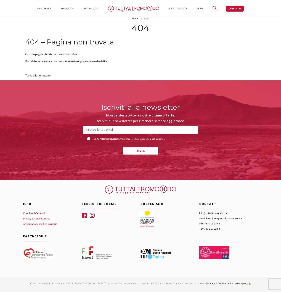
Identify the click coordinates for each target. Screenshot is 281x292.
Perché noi (44, 8)
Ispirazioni (67, 8)
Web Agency (242, 283)
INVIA (140, 151)
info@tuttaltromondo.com (213, 213)
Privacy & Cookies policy (36, 218)
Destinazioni (91, 8)
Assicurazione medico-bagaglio (40, 223)
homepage (44, 75)
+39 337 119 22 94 (209, 228)
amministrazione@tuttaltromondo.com (220, 218)
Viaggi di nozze (177, 8)
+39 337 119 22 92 (209, 223)
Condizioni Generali (34, 213)
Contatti (235, 8)
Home (111, 8)
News (200, 8)
